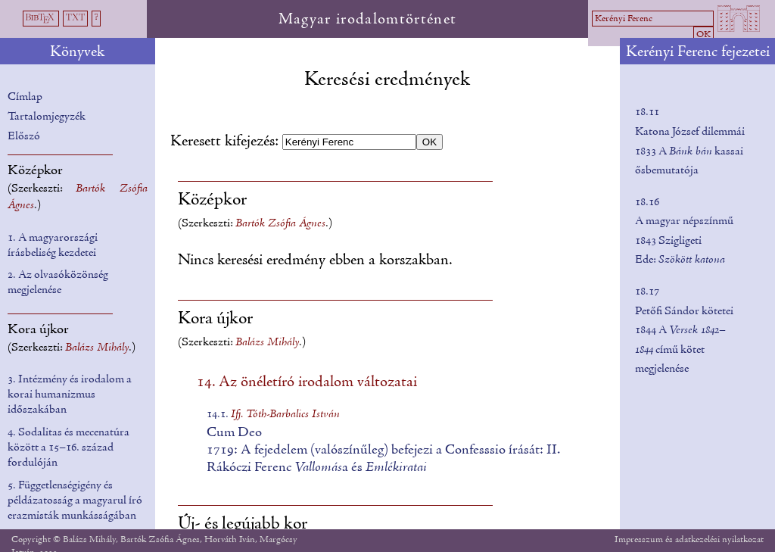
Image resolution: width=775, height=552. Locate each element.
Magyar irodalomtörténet (368, 19)
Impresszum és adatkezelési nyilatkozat (689, 539)
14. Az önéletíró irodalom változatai (307, 382)
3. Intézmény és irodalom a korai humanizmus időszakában (70, 394)
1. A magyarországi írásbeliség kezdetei (53, 245)
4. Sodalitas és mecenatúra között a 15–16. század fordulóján (68, 447)
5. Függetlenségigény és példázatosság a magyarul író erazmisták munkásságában (75, 500)
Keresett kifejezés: (226, 141)
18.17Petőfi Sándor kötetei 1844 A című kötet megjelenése (684, 330)
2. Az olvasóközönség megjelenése (58, 282)
